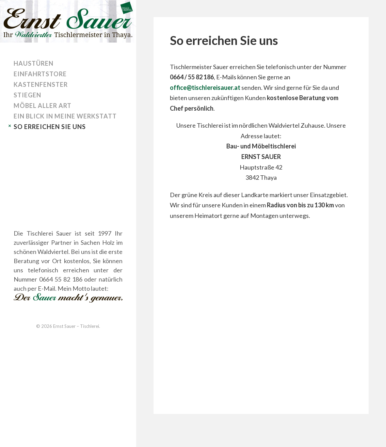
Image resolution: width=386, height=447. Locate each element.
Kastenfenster (41, 84)
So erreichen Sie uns (50, 126)
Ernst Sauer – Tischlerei (76, 326)
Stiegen (27, 95)
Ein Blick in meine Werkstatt (65, 116)
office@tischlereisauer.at (205, 87)
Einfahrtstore (40, 74)
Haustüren (33, 63)
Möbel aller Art (42, 105)
